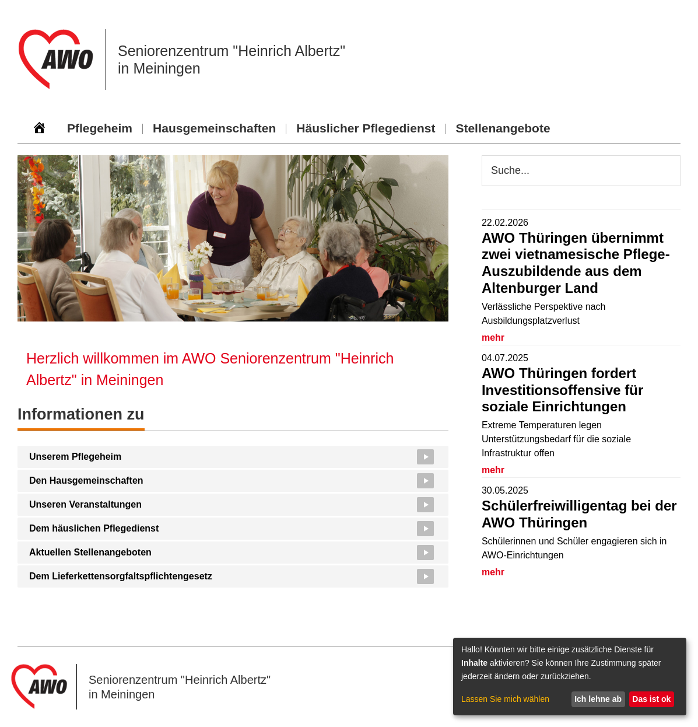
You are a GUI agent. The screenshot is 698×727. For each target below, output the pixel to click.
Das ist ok (651, 699)
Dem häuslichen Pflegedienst (94, 528)
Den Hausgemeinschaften (86, 480)
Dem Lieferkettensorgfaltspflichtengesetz (120, 576)
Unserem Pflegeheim (75, 457)
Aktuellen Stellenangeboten (90, 552)
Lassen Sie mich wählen (505, 699)
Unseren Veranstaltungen (85, 504)
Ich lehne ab (598, 699)
